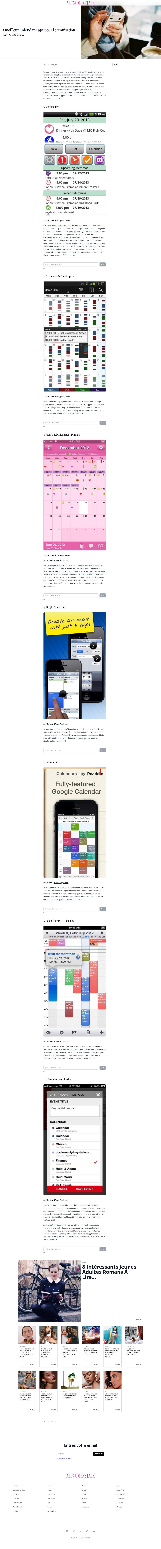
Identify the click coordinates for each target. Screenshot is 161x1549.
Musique (54, 65)
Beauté (15, 1486)
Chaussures (121, 1498)
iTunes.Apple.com (61, 560)
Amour (15, 1511)
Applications (52, 1511)
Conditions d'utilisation (64, 1459)
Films (49, 1503)
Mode (84, 1494)
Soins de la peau (19, 1490)
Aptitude (120, 1503)
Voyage (119, 1507)
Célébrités (51, 1494)
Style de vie (98, 1454)
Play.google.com (63, 220)
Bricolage (16, 1494)
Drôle (84, 1503)
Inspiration (120, 1490)
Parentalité (120, 1494)
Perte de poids (18, 1507)
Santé (50, 1490)
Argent (84, 1498)
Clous (84, 1486)
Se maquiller (17, 1503)
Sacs (118, 1486)
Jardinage (85, 1507)
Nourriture (51, 1498)
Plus (102, 264)
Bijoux (84, 1490)
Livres (50, 1507)
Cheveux (16, 1498)
